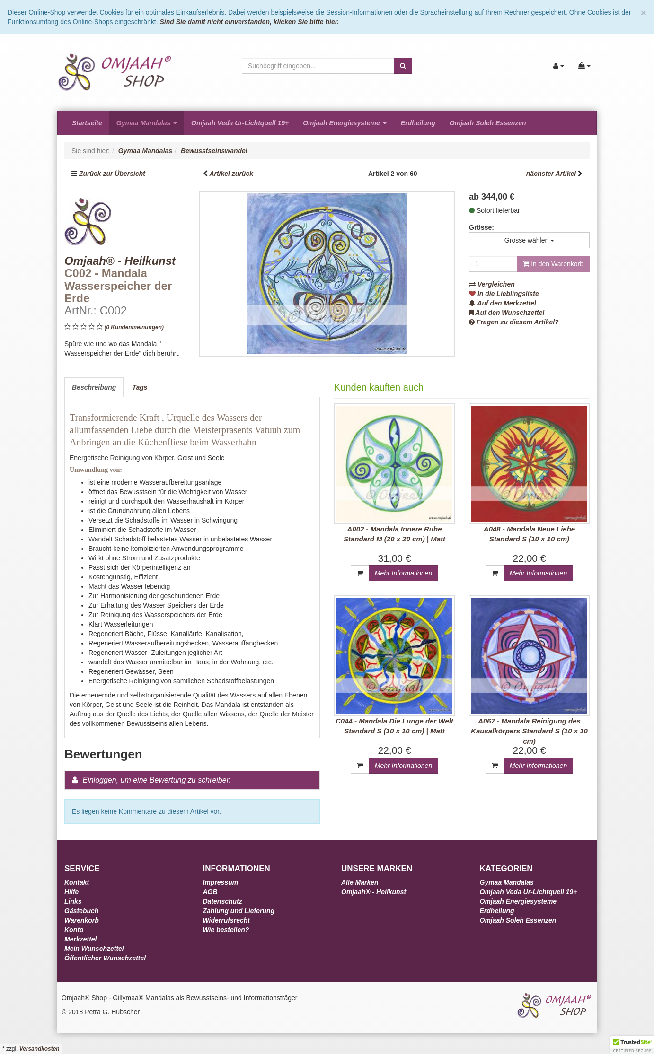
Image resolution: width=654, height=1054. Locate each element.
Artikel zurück (231, 173)
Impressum (221, 882)
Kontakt (76, 882)
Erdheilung (418, 123)
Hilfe (71, 892)
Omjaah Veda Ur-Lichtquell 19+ (240, 123)
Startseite (87, 123)
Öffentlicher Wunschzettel (105, 958)
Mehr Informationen (403, 573)
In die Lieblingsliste (504, 293)
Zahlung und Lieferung (239, 911)
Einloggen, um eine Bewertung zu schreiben (156, 780)
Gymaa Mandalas (146, 123)
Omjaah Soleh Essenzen (488, 123)
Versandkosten (39, 1048)
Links (73, 901)
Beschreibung (94, 387)
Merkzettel (80, 939)
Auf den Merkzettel (502, 303)
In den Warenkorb (553, 264)
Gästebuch (81, 911)
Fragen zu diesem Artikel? (514, 322)
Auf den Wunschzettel (506, 312)
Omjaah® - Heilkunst (373, 892)
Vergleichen (492, 284)
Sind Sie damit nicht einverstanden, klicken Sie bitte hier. (249, 22)
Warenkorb (81, 920)
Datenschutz (222, 901)
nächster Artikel (552, 173)
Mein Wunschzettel (94, 948)
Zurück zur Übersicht (112, 173)
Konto (73, 929)
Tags (139, 387)
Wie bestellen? (226, 929)
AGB (210, 892)
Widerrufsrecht (226, 920)
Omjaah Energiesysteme (345, 123)
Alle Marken (360, 882)
